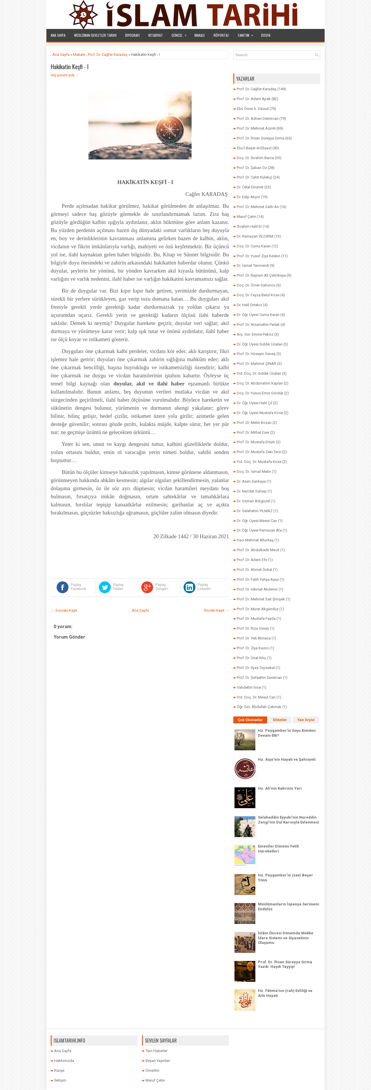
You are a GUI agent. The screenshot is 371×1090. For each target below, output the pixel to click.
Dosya (265, 35)
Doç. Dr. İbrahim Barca (255, 158)
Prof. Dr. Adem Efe (252, 560)
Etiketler (280, 720)
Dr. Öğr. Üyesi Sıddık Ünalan (260, 344)
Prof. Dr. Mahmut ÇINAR (256, 363)
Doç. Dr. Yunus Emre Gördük (260, 393)
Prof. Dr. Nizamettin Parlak (258, 324)
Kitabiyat (155, 35)
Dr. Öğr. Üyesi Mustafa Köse (260, 413)
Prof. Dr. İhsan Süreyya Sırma (260, 138)
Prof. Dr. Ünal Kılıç (251, 658)
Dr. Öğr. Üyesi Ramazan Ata (259, 530)
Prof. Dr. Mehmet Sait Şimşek (261, 599)
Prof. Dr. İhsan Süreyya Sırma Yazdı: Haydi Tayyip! (285, 964)
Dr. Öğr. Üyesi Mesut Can (257, 521)
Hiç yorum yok (62, 75)
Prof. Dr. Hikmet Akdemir (257, 589)
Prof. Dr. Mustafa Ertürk (256, 442)
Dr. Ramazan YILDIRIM (255, 236)
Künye (59, 1070)
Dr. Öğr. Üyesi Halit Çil (254, 403)
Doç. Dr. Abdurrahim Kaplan (260, 383)
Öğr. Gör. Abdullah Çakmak (259, 707)
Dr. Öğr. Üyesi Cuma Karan (258, 315)
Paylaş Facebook (78, 587)
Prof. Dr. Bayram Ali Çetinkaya (261, 275)
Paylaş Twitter (118, 587)
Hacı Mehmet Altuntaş (255, 540)
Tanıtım (247, 33)
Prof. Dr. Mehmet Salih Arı (258, 207)
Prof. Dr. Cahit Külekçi (254, 177)
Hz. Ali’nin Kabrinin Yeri (280, 788)
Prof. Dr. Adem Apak (254, 99)
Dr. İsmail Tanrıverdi (253, 265)
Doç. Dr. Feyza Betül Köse (258, 295)
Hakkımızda (64, 1060)
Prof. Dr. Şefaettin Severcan (259, 677)
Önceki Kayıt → (216, 610)
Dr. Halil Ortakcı (249, 305)
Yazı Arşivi (306, 720)
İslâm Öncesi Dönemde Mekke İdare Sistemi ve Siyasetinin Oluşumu (285, 938)
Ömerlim (152, 1070)
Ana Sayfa (58, 35)
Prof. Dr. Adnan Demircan (258, 118)
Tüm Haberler (157, 1051)
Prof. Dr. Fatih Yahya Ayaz (258, 579)
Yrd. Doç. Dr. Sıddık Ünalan (259, 373)
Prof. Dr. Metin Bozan (254, 422)
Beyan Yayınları (158, 1060)
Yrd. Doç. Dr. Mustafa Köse (259, 461)
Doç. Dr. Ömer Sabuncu (256, 285)
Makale (199, 35)
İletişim (60, 1080)
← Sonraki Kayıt (64, 610)
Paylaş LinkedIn (204, 587)
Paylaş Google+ (162, 587)
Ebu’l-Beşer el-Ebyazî (254, 148)
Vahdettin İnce (249, 687)
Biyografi (132, 35)
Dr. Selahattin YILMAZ (254, 511)
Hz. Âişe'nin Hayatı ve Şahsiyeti (287, 759)
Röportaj (221, 35)
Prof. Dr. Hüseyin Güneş (256, 354)
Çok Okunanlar (250, 720)
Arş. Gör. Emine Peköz (255, 334)
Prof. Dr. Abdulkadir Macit (258, 550)
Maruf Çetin (246, 216)
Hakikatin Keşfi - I (70, 66)
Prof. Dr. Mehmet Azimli (256, 128)
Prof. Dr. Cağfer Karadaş (108, 54)
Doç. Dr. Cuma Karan (254, 246)
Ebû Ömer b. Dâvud (253, 108)
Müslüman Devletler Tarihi (95, 35)
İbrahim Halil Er (249, 226)
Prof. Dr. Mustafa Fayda (256, 618)
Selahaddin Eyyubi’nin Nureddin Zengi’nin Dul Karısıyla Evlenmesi (288, 819)
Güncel (181, 33)
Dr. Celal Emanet (250, 187)
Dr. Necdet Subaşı (252, 491)
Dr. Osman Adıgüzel (253, 501)
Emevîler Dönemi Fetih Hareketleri (278, 848)
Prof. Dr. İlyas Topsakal (256, 668)
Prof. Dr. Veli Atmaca (254, 638)
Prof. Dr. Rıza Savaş (253, 628)
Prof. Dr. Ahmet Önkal (254, 569)
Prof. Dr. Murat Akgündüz (258, 609)
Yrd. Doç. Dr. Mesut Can (256, 697)
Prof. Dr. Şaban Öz (252, 168)
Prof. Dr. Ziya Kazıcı (253, 648)
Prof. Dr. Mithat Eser (253, 432)
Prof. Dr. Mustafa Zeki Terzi (259, 452)
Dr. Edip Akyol (248, 197)
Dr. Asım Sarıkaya (251, 481)
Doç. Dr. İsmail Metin (254, 471)
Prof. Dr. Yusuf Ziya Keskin (258, 256)
